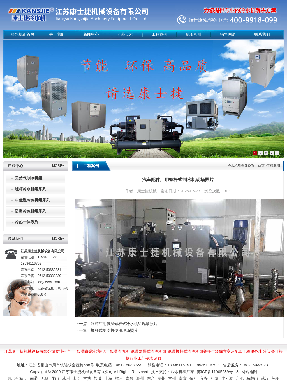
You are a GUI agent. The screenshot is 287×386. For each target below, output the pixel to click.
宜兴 (204, 378)
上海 (108, 378)
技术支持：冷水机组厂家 (172, 371)
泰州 (161, 378)
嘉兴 (129, 378)
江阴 (214, 378)
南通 (34, 378)
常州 (172, 378)
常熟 (87, 378)
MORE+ (58, 166)
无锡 (44, 378)
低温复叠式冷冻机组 (148, 351)
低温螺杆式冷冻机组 (185, 351)
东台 (151, 378)
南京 (183, 378)
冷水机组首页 (22, 34)
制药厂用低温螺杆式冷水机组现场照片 (124, 323)
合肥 (240, 378)
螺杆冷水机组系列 (30, 189)
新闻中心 (91, 34)
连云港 (227, 378)
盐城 (97, 378)
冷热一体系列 (26, 222)
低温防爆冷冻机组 (92, 351)
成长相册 (194, 34)
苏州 (66, 378)
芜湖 (275, 378)
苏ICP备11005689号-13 (218, 371)
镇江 (193, 378)
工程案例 (159, 34)
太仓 (76, 378)
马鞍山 (252, 378)
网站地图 (249, 371)
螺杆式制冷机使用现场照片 (114, 330)
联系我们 (262, 34)
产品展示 (125, 34)
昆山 (55, 378)
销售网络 (228, 34)
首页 (261, 166)
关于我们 (57, 34)
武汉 (265, 378)
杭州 (119, 378)
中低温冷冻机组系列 (32, 200)
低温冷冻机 (119, 351)
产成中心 (15, 166)
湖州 (140, 378)
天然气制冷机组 (28, 178)
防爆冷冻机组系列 (30, 211)
